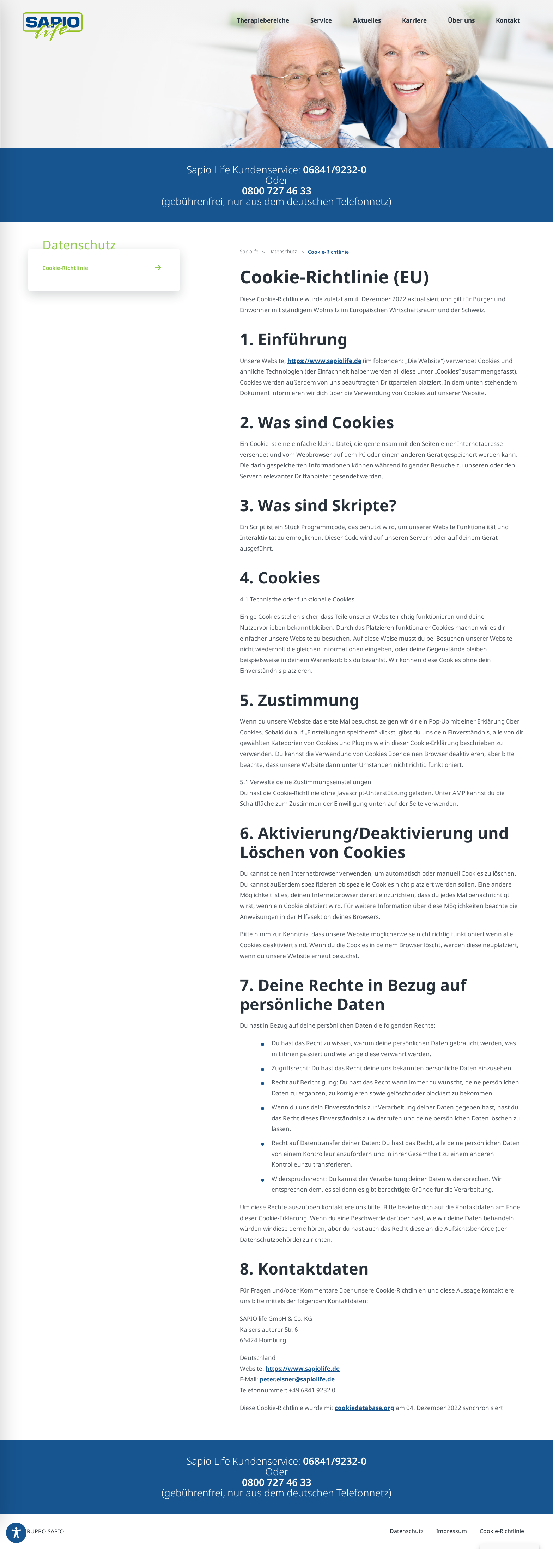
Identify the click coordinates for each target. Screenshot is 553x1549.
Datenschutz (407, 1531)
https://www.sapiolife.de (324, 361)
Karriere (414, 20)
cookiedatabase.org (364, 1408)
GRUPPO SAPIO (43, 1531)
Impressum (451, 1531)
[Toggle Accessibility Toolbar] (16, 1533)
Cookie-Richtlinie (65, 267)
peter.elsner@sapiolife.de (297, 1379)
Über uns (461, 20)
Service (321, 20)
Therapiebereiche (263, 20)
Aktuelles (367, 20)
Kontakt (508, 20)
